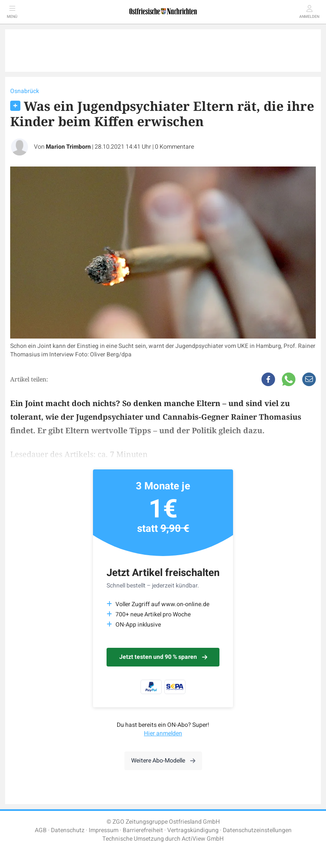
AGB (41, 830)
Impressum (103, 830)
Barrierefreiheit (143, 830)
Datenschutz (67, 830)
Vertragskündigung (193, 830)
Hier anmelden (163, 733)
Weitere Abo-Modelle (163, 760)
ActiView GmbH (203, 838)
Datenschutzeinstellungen (257, 830)
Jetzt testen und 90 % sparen (163, 656)
